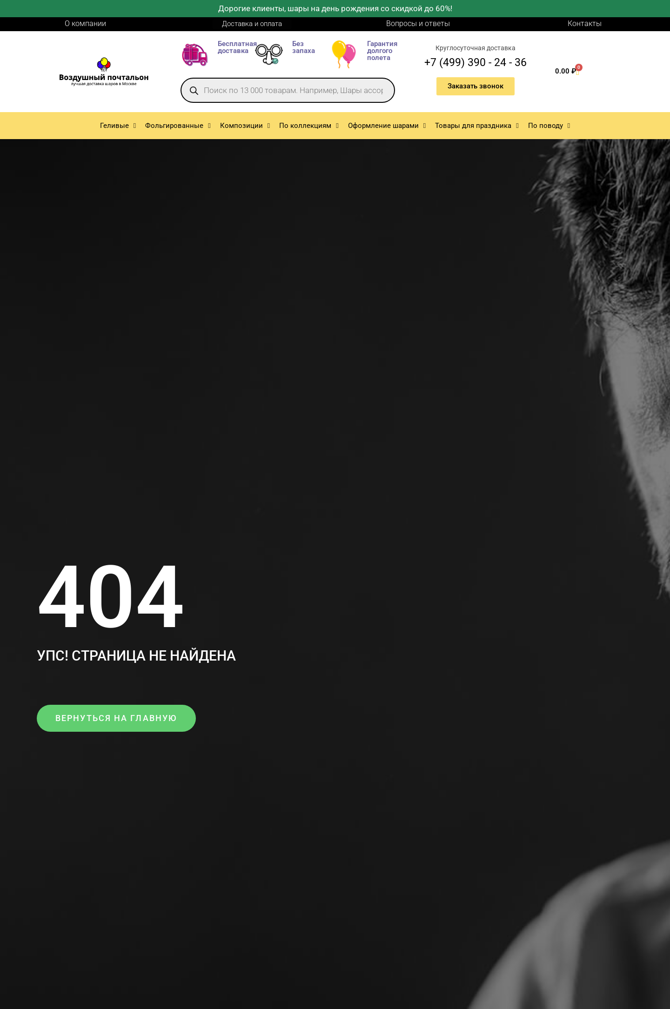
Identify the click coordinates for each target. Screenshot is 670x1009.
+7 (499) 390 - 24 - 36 (475, 62)
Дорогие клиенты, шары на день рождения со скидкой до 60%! (335, 8)
